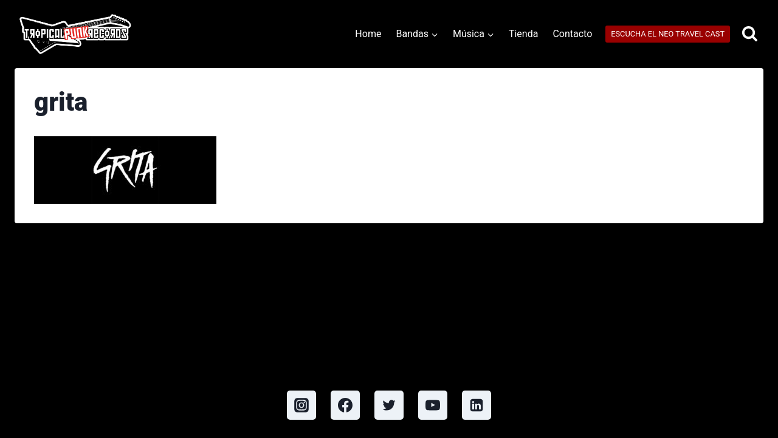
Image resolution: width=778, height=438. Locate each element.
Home (368, 34)
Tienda (523, 34)
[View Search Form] (749, 34)
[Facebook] (345, 405)
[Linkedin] (476, 405)
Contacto (572, 34)
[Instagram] (301, 405)
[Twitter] (389, 405)
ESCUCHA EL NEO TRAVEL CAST (668, 33)
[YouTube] (432, 405)
